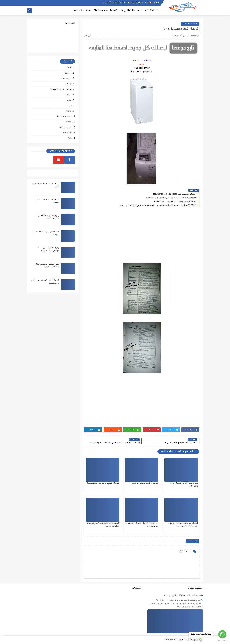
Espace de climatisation (60, 90)
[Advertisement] (141, 237)
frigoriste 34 (169, 640)
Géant (68, 95)
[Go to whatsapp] (222, 634)
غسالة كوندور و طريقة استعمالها (103, 483)
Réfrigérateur (116, 10)
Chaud (89, 10)
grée (69, 100)
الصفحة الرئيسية (152, 3)
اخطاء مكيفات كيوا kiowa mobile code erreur (174, 194)
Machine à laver (101, 10)
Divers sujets (65, 79)
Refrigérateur (65, 128)
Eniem (68, 84)
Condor (68, 73)
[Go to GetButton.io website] (222, 640)
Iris (70, 106)
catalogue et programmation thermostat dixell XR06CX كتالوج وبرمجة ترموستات (157, 206)
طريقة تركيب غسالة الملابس (144, 483)
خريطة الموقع (137, 3)
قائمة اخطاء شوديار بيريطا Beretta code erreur (174, 202)
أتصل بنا (107, 3)
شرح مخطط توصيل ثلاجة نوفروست (183, 595)
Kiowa (68, 111)
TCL (69, 138)
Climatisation (133, 10)
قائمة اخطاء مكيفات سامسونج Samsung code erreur (171, 198)
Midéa (68, 122)
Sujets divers (78, 10)
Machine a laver (190, 24)
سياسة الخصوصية (121, 3)
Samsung (67, 133)
